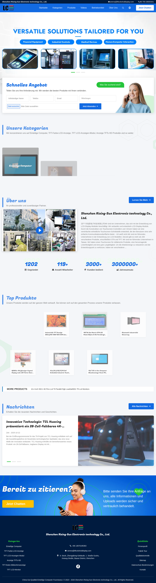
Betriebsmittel (98, 8)
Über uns (113, 8)
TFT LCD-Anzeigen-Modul (14, 556)
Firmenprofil (142, 546)
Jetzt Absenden (89, 106)
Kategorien (57, 8)
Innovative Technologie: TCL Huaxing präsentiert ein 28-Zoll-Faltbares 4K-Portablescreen (34, 424)
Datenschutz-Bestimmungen (143, 565)
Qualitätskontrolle (142, 556)
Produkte (71, 8)
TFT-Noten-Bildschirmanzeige (14, 565)
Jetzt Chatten (145, 8)
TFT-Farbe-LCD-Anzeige (14, 551)
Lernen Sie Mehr (140, 200)
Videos (84, 8)
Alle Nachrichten (140, 406)
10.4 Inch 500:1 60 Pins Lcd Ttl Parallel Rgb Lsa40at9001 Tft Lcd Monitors (60, 389)
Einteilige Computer (14, 546)
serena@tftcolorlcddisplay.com (122, 2)
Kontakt (143, 570)
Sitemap (142, 560)
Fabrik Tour (142, 551)
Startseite (43, 8)
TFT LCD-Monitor (14, 570)
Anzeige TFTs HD (14, 560)
